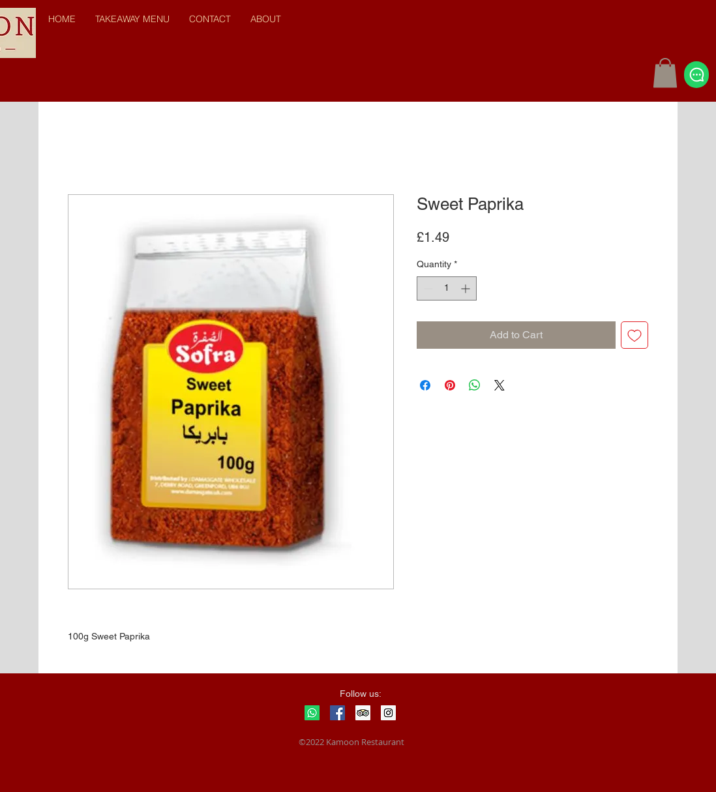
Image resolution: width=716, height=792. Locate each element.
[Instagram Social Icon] (388, 712)
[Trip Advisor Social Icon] (362, 712)
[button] (665, 72)
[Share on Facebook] (425, 385)
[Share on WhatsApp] (475, 385)
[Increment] (466, 288)
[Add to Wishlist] (634, 335)
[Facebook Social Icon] (337, 712)
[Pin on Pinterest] (450, 385)
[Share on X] (499, 385)
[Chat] (696, 74)
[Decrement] (427, 288)
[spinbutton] (446, 288)
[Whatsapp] (312, 712)
